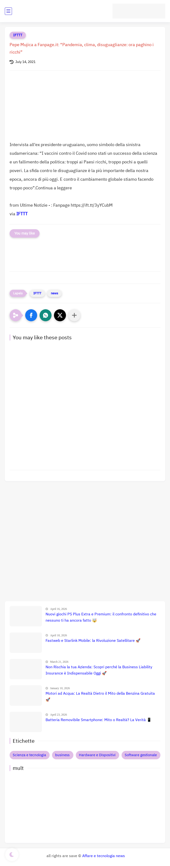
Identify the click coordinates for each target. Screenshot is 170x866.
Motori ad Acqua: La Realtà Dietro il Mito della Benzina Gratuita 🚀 (100, 697)
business (62, 755)
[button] (31, 315)
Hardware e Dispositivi (97, 755)
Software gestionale (141, 755)
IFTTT (17, 35)
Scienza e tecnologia (29, 755)
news (54, 293)
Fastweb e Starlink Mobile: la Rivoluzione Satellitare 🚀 (93, 640)
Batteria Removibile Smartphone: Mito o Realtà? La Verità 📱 (99, 720)
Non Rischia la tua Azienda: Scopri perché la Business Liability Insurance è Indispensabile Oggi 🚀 (99, 670)
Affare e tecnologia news (103, 856)
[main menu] (8, 11)
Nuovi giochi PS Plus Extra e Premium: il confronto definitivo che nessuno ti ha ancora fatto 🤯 (101, 617)
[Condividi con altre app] (74, 315)
